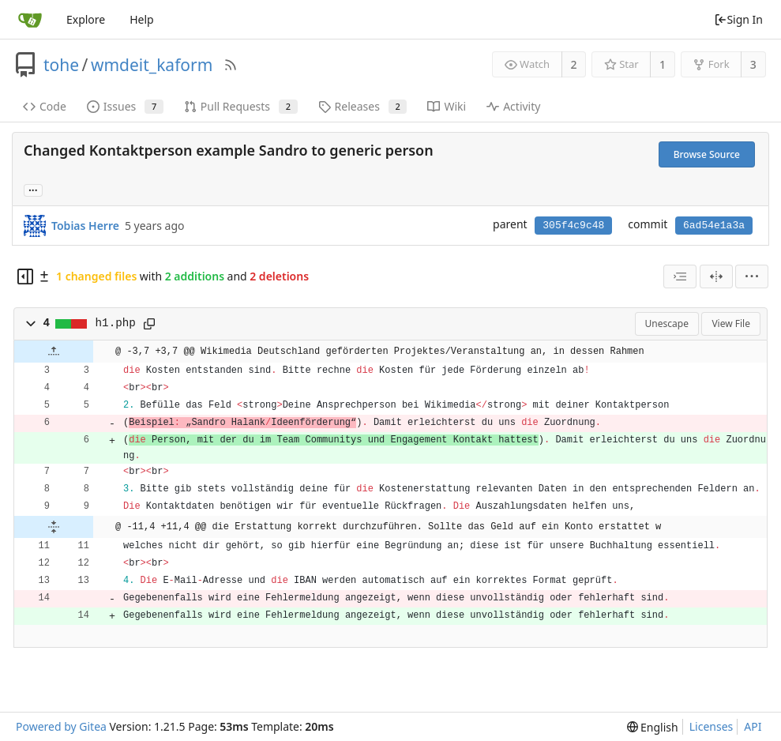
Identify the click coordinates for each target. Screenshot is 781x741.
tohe (61, 65)
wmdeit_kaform (151, 65)
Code (44, 106)
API (752, 726)
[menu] (751, 276)
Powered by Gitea (61, 726)
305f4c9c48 (573, 225)
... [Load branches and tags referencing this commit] (33, 189)
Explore (85, 19)
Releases (362, 106)
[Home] (30, 20)
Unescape (667, 323)
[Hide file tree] (25, 276)
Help (142, 19)
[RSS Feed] (230, 65)
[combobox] (680, 276)
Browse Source (707, 154)
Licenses (711, 726)
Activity (513, 106)
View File (731, 323)
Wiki (446, 106)
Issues (125, 106)
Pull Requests (241, 106)
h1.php (116, 323)
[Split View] (716, 276)
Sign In (738, 19)
